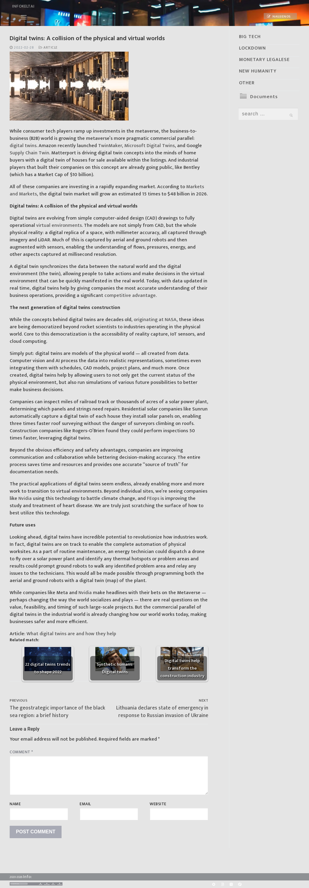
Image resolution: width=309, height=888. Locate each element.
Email (85, 804)
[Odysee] (240, 884)
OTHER (247, 83)
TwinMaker (109, 146)
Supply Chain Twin (29, 153)
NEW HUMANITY (257, 71)
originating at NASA (155, 320)
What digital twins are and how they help (71, 634)
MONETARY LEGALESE (264, 60)
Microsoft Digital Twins (149, 146)
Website (158, 804)
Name (15, 804)
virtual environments (59, 225)
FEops (153, 498)
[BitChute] (222, 884)
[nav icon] (23, 17)
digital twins (23, 146)
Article (48, 47)
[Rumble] (213, 884)
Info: (27, 876)
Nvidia (25, 498)
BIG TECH (250, 37)
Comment (21, 752)
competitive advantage (130, 295)
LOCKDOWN (252, 48)
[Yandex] (231, 884)
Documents (264, 97)
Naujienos (279, 16)
